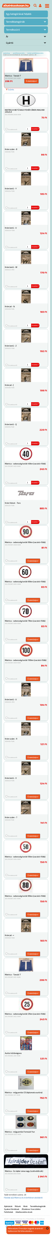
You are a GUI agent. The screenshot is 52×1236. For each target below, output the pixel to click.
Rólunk (18, 1206)
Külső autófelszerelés (35, 53)
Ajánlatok (8, 1206)
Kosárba (35, 129)
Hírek (25, 1206)
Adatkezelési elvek (24, 1212)
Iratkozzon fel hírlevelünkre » (20, 1231)
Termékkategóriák (15, 21)
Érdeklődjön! (31, 81)
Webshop (6, 53)
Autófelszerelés (19, 53)
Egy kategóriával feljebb (18, 13)
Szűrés (10, 89)
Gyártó (9, 42)
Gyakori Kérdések (11, 1209)
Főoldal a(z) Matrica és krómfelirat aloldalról (23, 1197)
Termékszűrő (13, 29)
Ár (7, 36)
